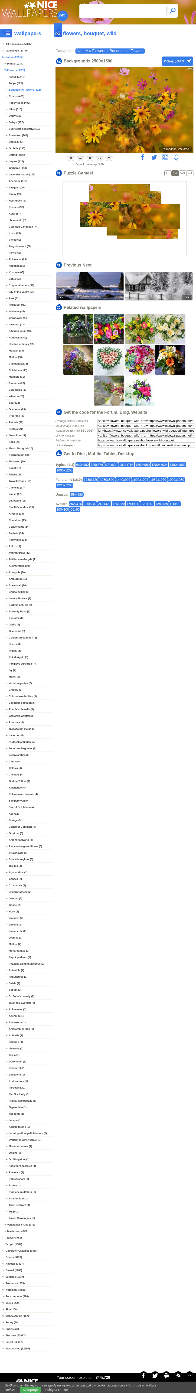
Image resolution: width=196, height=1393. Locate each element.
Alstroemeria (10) (19, 565)
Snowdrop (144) (18, 135)
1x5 (168, 173)
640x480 (82, 465)
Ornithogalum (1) (19, 1159)
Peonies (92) (16, 207)
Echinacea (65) (18, 259)
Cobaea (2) (15, 878)
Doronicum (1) (17, 1061)
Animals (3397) (15, 1263)
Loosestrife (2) (17, 931)
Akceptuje (30, 1390)
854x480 (76, 494)
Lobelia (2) (15, 924)
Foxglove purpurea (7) (22, 663)
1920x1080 (176, 479)
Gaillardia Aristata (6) (21, 715)
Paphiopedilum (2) (20, 957)
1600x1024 (140, 479)
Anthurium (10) (18, 578)
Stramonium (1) (18, 1198)
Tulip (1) (14, 1211)
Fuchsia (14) (16, 533)
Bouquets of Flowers (127, 51)
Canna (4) (14, 761)
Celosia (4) (15, 768)
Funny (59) (12, 1322)
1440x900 (123, 479)
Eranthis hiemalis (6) (21, 709)
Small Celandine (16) (21, 507)
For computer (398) (17, 1296)
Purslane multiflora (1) (22, 1192)
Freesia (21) (16, 428)
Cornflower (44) (18, 318)
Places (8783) (14, 1237)
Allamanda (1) (17, 1022)
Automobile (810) (16, 1289)
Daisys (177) (16, 122)
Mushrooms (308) (17, 1231)
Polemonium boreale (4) (23, 794)
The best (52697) (16, 1335)
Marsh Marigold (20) (21, 448)
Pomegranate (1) (19, 1179)
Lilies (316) (15, 109)
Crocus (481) (16, 96)
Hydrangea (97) (18, 200)
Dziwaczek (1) (17, 1068)
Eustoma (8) (16, 618)
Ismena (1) (15, 1120)
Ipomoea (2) (16, 918)
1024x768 (126, 465)
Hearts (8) (15, 644)
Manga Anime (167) (17, 1315)
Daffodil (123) (17, 155)
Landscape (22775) (17, 50)
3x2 (175, 173)
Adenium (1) (16, 1015)
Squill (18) (15, 468)
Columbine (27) (18, 389)
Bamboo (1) (16, 1042)
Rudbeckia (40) (18, 337)
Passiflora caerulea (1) (22, 1165)
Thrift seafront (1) (19, 1205)
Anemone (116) (18, 181)
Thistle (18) (15, 474)
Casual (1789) (14, 1270)
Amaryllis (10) (17, 572)
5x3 (182, 173)
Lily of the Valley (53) (21, 291)
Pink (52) (14, 298)
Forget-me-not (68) (20, 246)
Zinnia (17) (15, 494)
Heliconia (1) (16, 1113)
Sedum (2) (15, 989)
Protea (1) (15, 1185)
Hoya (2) (14, 911)
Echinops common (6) (22, 702)
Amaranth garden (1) (21, 1029)
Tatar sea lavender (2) (22, 1002)
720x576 (97, 465)
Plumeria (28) (17, 383)
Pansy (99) (15, 194)
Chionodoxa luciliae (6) (23, 696)
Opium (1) (15, 1152)
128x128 (161, 504)
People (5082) (14, 1244)
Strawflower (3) (18, 852)
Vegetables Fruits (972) (21, 1224)
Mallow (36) (16, 357)
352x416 (75, 504)
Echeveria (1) (17, 1074)
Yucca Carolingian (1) (22, 1218)
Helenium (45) (17, 305)
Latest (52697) (14, 1342)
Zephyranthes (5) (19, 755)
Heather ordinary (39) (22, 344)
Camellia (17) (17, 487)
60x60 (75, 509)
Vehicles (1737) (15, 1276)
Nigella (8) (15, 650)
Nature (82, 51)
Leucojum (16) (17, 500)
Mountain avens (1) (20, 1146)
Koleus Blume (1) (19, 1126)
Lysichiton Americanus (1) (25, 1139)
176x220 (118, 504)
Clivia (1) (14, 1055)
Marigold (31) (17, 376)
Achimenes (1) (17, 1009)
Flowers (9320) (16, 70)
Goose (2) (15, 905)
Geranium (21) (17, 435)
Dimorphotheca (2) (20, 892)
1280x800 (107, 479)
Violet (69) (15, 239)
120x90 (175, 504)
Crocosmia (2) (17, 885)
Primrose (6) (16, 722)
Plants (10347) (15, 63)
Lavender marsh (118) (22, 174)
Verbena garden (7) (20, 683)
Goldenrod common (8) (23, 637)
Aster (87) (15, 213)
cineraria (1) (16, 1048)
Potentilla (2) (16, 970)
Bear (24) (14, 402)
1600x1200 (64, 470)
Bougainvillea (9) (19, 592)
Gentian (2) (15, 898)
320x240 (90, 504)
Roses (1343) (17, 76)
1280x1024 (160, 465)
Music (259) (13, 1302)
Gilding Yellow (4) (19, 781)
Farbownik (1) (17, 1087)
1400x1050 (178, 465)
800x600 (111, 465)
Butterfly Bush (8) (19, 611)
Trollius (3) (15, 865)
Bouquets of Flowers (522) (25, 89)
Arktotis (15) (16, 513)
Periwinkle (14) (18, 539)
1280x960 (142, 465)
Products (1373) (15, 1283)
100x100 (62, 509)
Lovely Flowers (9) (20, 598)
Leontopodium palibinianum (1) (28, 1133)
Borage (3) (15, 820)
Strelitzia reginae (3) (21, 859)
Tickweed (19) (17, 461)
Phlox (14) (15, 546)
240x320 (104, 504)
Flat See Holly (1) (19, 1094)
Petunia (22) (16, 422)
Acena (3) (14, 813)
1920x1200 (64, 485)
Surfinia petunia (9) (20, 605)
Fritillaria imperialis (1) (22, 1100)
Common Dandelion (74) (23, 226)
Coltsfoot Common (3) (22, 826)
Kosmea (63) (16, 272)
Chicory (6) (15, 689)
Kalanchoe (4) (17, 787)
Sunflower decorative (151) (25, 128)
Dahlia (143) (16, 141)
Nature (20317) (14, 57)
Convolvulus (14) (19, 526)
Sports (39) (12, 1329)
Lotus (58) (15, 278)
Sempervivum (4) (19, 800)
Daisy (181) (15, 115)
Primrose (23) (17, 415)
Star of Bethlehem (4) (22, 807)
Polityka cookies (57, 1389)
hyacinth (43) (17, 324)
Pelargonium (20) (19, 455)
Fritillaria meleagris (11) (23, 559)
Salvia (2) (14, 983)
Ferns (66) (15, 252)
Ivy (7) (12, 670)
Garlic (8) (14, 624)
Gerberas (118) (18, 168)
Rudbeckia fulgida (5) (22, 742)
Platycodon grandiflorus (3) (25, 846)
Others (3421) (14, 1257)
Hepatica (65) (17, 265)
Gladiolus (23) (17, 409)
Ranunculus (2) (18, 976)
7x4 (190, 173)
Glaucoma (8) (17, 631)
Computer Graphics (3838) (22, 1250)
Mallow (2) (15, 944)
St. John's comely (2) (21, 996)
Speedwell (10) (17, 585)
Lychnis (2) (15, 937)
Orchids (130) (17, 148)
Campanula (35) (18, 363)
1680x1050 (158, 479)
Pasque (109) (17, 187)
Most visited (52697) (18, 1348)
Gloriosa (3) (16, 833)
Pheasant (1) (16, 1172)
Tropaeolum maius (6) (22, 728)
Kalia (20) (14, 441)
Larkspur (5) (16, 735)
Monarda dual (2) (19, 950)
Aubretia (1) (16, 1035)
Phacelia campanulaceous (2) (26, 963)
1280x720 (91, 479)
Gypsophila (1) (17, 1107)
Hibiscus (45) (17, 311)
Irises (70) (15, 233)
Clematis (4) (16, 774)
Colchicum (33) (18, 370)
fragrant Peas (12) (19, 552)
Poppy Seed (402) (19, 102)
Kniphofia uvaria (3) (21, 839)
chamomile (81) (18, 220)
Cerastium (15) (17, 520)
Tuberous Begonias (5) (22, 748)
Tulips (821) (16, 83)
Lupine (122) (16, 161)
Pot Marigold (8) (18, 657)
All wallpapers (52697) (19, 44)
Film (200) (11, 1309)
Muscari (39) (16, 350)
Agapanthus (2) (18, 872)
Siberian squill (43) (20, 331)
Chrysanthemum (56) (21, 285)
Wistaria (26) (16, 396)
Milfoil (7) (14, 676)
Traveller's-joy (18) (20, 481)
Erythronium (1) (18, 1081)
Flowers (98, 51)
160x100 (133, 504)
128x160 (147, 504)
